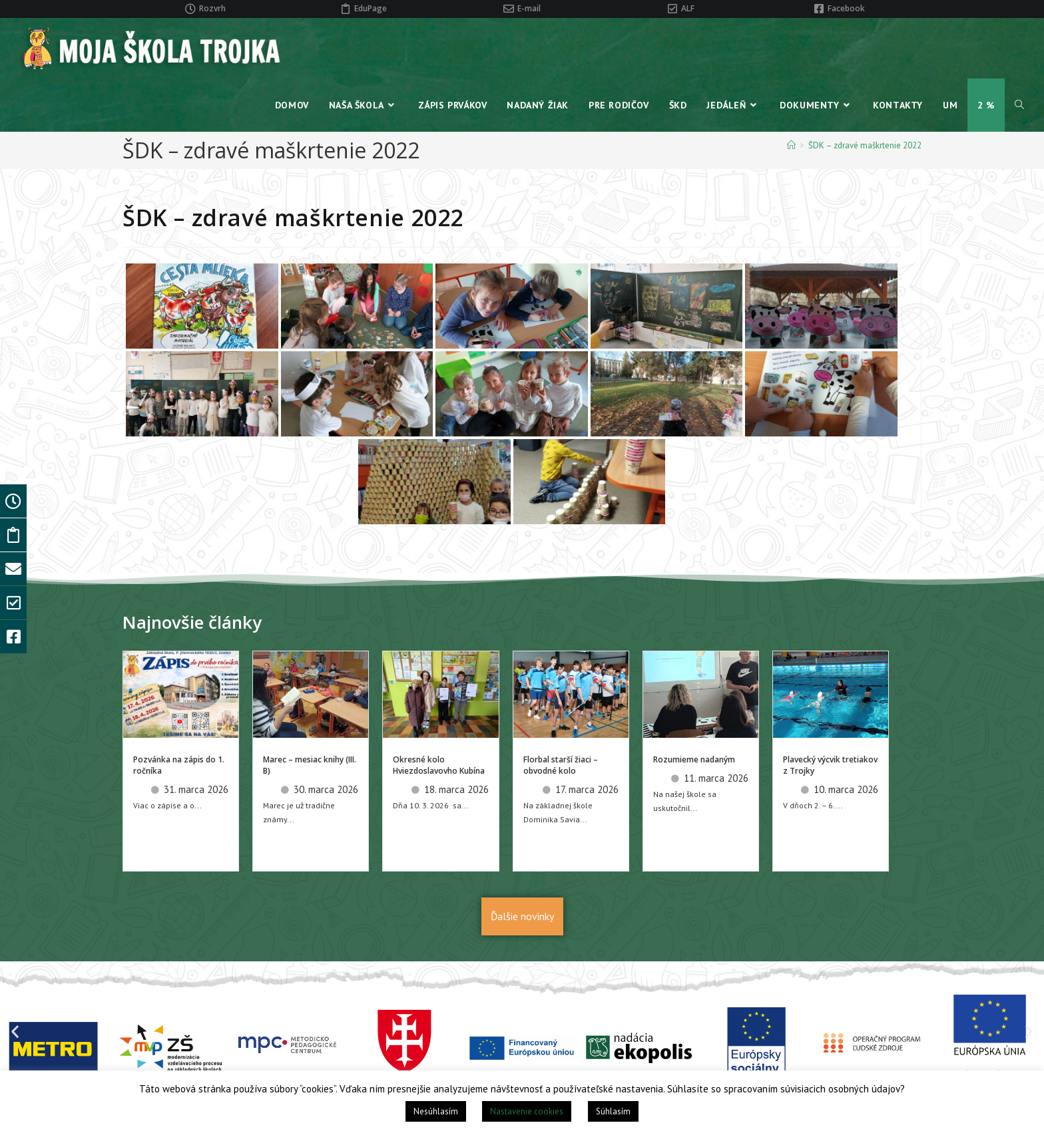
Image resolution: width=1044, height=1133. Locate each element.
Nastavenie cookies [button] (526, 1111)
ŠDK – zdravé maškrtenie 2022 (864, 145)
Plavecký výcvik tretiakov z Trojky (830, 765)
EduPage (370, 8)
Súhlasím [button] (613, 1111)
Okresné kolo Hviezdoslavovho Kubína (439, 765)
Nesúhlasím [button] (435, 1111)
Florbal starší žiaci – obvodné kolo (560, 765)
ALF (687, 8)
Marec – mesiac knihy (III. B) (309, 765)
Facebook (846, 8)
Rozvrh (212, 8)
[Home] (791, 145)
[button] (15, 1031)
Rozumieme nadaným (694, 759)
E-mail (529, 8)
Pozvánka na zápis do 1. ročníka (178, 765)
